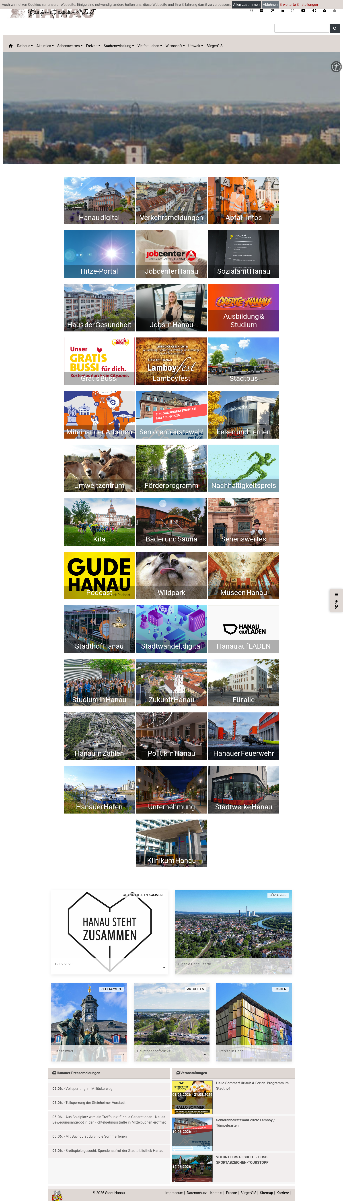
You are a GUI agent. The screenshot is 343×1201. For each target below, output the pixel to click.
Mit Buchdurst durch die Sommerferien (96, 1130)
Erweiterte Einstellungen (299, 4)
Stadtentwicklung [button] (117, 46)
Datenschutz (197, 1186)
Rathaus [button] (23, 46)
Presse (231, 1186)
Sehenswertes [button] (68, 46)
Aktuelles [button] (43, 46)
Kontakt (216, 1186)
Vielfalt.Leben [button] (148, 46)
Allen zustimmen (246, 4)
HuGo (337, 600)
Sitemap (266, 1186)
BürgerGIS (215, 46)
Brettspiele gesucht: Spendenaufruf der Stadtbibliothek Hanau (114, 1144)
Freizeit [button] (92, 46)
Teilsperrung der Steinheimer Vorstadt (95, 1096)
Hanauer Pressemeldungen (76, 1066)
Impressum (174, 1186)
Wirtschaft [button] (174, 46)
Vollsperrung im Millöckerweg (89, 1082)
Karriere (283, 1186)
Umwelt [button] (194, 46)
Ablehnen (270, 4)
